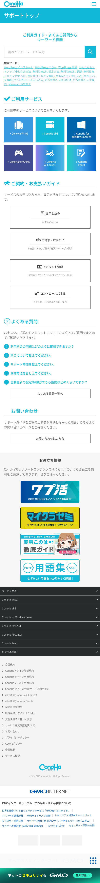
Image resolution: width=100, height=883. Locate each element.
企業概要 (10, 750)
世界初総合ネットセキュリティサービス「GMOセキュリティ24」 (36, 810)
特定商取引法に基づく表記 (19, 713)
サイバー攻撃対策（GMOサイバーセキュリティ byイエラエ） (59, 820)
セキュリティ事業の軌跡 (82, 825)
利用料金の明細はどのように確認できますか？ (42, 346)
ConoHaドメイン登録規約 (19, 670)
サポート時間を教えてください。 (33, 364)
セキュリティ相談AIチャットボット (73, 815)
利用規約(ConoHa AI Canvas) (21, 695)
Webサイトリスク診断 (39, 815)
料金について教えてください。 (32, 355)
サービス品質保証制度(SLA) (20, 725)
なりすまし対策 (56, 825)
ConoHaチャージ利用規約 (19, 677)
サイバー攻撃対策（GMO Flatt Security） (23, 825)
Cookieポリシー (13, 743)
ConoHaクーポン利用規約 (19, 683)
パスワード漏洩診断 (12, 815)
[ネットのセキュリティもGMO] (50, 875)
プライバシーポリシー (17, 737)
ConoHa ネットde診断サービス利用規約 (27, 689)
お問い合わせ (12, 731)
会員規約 (10, 664)
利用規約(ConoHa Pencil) (19, 701)
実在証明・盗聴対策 (12, 820)
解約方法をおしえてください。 (32, 373)
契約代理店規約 (13, 707)
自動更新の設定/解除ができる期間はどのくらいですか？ (49, 382)
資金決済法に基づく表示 (18, 719)
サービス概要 (12, 756)
